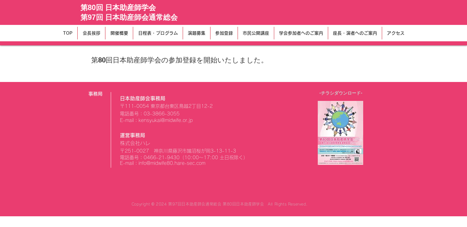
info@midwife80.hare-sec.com (172, 163)
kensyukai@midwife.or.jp (166, 120)
